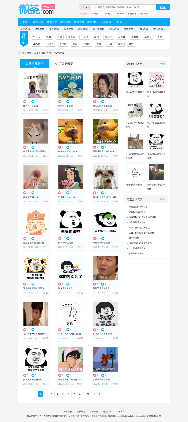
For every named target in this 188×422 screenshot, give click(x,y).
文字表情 (54, 29)
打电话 (87, 44)
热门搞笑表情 (64, 63)
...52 (87, 394)
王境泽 (84, 37)
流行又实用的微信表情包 (140, 243)
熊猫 (99, 44)
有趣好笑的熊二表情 (67, 151)
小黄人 (50, 44)
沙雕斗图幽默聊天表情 (103, 151)
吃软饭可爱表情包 (137, 212)
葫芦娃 (121, 37)
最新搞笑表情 (35, 63)
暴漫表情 (132, 13)
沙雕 (59, 37)
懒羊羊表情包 (135, 238)
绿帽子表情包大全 (101, 243)
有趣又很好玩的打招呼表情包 (34, 152)
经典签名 (96, 13)
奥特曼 (148, 37)
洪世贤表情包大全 (101, 288)
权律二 (108, 37)
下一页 (97, 394)
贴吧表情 (143, 29)
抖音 (48, 37)
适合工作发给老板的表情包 (141, 233)
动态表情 (83, 29)
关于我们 (67, 411)
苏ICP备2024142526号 (151, 416)
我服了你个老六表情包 (139, 227)
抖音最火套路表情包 (102, 334)
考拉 (96, 37)
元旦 (109, 44)
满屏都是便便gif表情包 (33, 288)
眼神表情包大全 (65, 243)
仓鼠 (160, 37)
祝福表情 (68, 29)
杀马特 (63, 44)
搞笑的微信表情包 (137, 222)
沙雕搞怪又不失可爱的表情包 (142, 217)
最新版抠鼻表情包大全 (33, 243)
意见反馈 (107, 411)
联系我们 (81, 411)
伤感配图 (144, 13)
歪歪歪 (71, 37)
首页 (36, 53)
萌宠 (120, 44)
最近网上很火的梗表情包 (104, 197)
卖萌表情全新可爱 (101, 379)
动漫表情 (39, 29)
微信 (62, 416)
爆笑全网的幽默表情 (102, 106)
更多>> (163, 64)
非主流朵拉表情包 (137, 248)
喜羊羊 (134, 37)
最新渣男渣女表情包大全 (69, 379)
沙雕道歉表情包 (136, 253)
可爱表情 (128, 29)
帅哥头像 (120, 13)
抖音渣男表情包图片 (32, 379)
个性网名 (108, 13)
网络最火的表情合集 (138, 207)
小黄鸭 (36, 44)
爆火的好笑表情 (30, 106)
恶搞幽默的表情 (30, 197)
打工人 (36, 37)
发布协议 (120, 411)
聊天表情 (114, 29)
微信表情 (46, 53)
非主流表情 (99, 29)
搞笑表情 (25, 29)
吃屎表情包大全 (65, 288)
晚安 (131, 44)
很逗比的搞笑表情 (66, 197)
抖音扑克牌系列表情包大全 (69, 335)
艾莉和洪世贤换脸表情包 (34, 334)
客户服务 (94, 411)
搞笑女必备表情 (65, 106)
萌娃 (75, 44)
